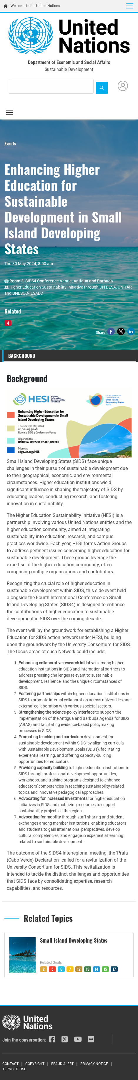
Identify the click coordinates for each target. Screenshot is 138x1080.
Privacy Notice (94, 1064)
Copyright (34, 1064)
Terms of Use (14, 1069)
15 (105, 969)
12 (79, 969)
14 (96, 969)
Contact (10, 1064)
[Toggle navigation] (130, 6)
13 (87, 969)
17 (114, 969)
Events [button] (10, 143)
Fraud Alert (62, 1064)
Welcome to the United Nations (32, 6)
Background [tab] (21, 355)
